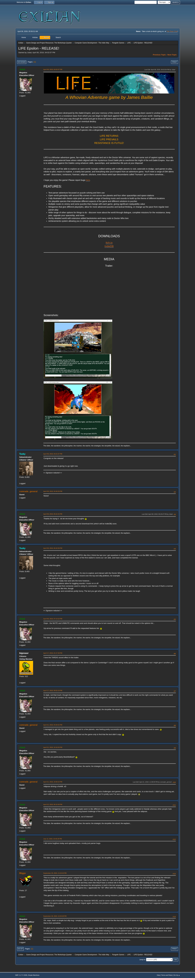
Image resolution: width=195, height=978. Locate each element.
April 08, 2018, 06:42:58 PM (52, 548)
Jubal (22, 69)
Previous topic (159, 55)
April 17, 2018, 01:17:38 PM (52, 653)
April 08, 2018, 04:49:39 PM (52, 491)
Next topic (172, 55)
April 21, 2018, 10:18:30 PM (52, 747)
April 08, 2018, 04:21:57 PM (52, 454)
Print (174, 62)
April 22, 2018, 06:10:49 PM (52, 804)
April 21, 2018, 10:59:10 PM (52, 782)
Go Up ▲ (177, 975)
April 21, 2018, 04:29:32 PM (52, 725)
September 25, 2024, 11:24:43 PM (55, 873)
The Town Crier (172, 31)
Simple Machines (33, 975)
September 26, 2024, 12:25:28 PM (55, 916)
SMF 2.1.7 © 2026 (21, 975)
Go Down (22, 62)
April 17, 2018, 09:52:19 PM (52, 690)
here (88, 180)
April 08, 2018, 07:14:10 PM (52, 619)
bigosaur (24, 653)
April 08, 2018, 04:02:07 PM (52, 69)
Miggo (22, 873)
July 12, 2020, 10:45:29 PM (52, 839)
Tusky (22, 454)
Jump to (142, 960)
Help (158, 975)
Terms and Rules (166, 975)
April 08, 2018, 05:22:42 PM (52, 514)
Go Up (20, 949)
